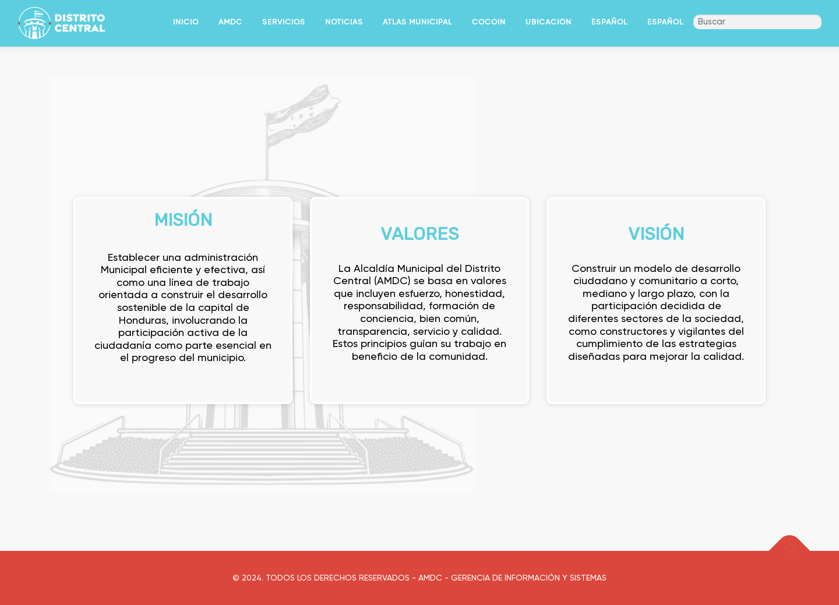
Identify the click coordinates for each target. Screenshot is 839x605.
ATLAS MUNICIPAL (417, 21)
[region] (419, 283)
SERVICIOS (283, 21)
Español (609, 21)
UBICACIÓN (549, 21)
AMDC (230, 21)
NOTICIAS (344, 21)
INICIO (186, 21)
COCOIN (489, 21)
